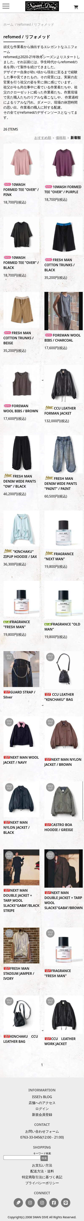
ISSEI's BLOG (42, 1097)
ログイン (42, 1108)
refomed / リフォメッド (35, 24)
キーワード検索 (42, 1153)
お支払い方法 (42, 1165)
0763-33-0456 (31, 1137)
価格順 (61, 137)
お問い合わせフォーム (42, 1131)
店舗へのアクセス (42, 1102)
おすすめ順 (42, 137)
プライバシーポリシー (42, 1183)
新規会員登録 (42, 1114)
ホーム (8, 24)
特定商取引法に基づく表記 (42, 1177)
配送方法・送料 (42, 1171)
